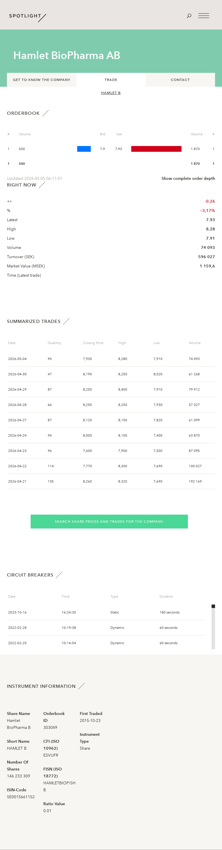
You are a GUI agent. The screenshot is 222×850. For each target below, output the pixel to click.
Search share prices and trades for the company (109, 522)
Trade (111, 80)
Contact (180, 80)
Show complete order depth (188, 178)
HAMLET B (111, 93)
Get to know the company (41, 80)
